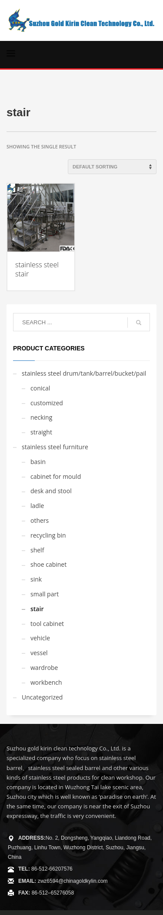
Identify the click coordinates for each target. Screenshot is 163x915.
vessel (39, 653)
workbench (46, 682)
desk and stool (51, 491)
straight (41, 432)
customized (46, 403)
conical (40, 388)
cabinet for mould (55, 476)
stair (36, 609)
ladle (37, 505)
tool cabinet (47, 623)
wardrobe (44, 667)
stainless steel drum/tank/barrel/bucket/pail (84, 373)
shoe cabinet (48, 564)
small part (44, 594)
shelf (37, 550)
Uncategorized (42, 697)
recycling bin (48, 535)
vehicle (40, 638)
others (39, 520)
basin (38, 462)
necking (41, 417)
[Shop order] (112, 166)
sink (36, 579)
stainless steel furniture (55, 447)
